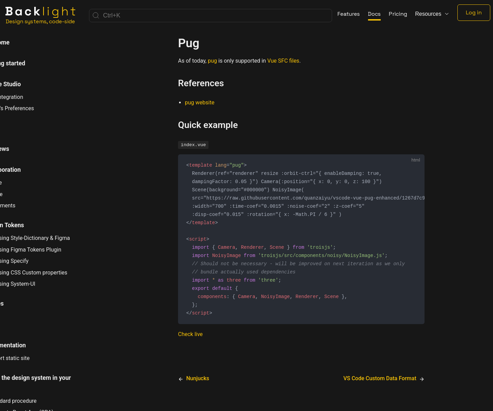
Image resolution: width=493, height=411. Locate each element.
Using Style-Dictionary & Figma (52, 237)
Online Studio (26, 84)
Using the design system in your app (51, 382)
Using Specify (32, 260)
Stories (17, 303)
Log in (474, 12)
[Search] (210, 15)
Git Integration (29, 97)
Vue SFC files (283, 60)
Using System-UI (35, 284)
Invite (19, 182)
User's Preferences (35, 108)
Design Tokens (28, 225)
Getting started (28, 63)
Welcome (20, 42)
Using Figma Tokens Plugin (48, 249)
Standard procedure (36, 401)
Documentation (29, 345)
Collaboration (26, 169)
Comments (25, 205)
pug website (199, 102)
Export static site (32, 358)
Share (19, 194)
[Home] (40, 15)
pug (212, 60)
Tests (15, 324)
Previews (20, 148)
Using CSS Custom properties (51, 272)
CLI (12, 128)
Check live (190, 340)
